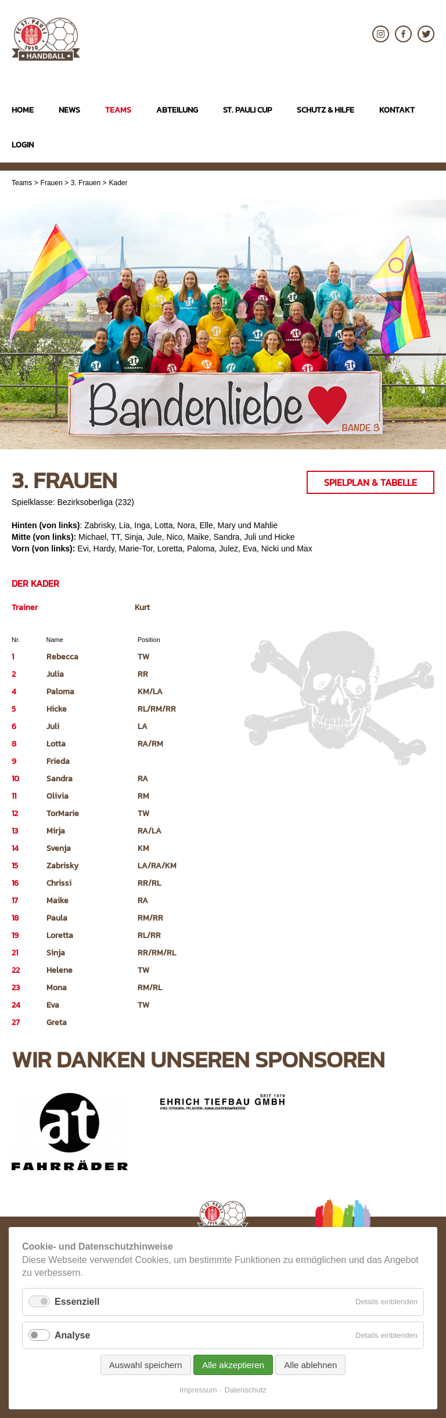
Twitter (426, 34)
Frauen (52, 183)
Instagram (380, 34)
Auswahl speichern (145, 1365)
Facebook (403, 34)
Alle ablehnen (310, 1365)
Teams (22, 183)
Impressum (198, 1389)
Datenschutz (246, 1389)
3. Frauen (85, 183)
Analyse (72, 1335)
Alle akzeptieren (233, 1365)
